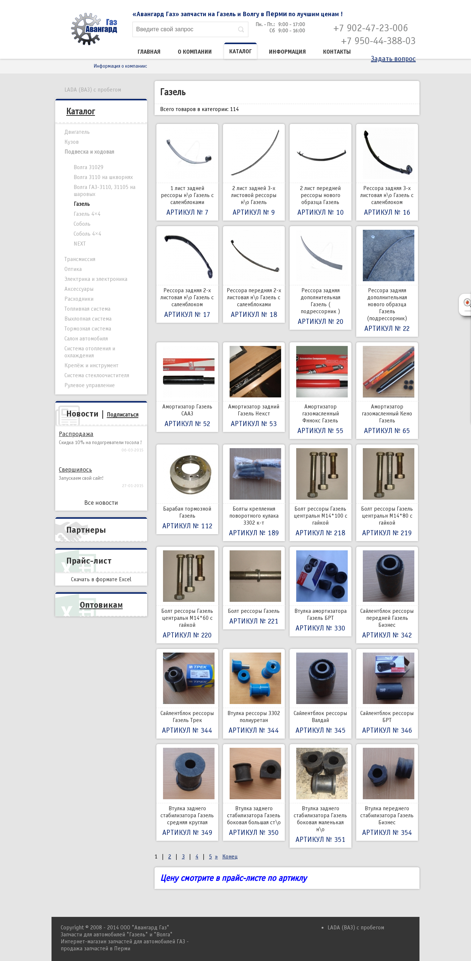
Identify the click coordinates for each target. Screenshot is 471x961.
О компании (195, 52)
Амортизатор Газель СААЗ (187, 387)
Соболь (82, 224)
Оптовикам (101, 605)
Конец (230, 856)
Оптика (73, 269)
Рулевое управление (89, 385)
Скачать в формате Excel (101, 579)
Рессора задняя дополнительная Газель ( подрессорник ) (320, 278)
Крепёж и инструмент (91, 365)
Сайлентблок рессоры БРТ (387, 694)
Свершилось (75, 470)
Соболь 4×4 (87, 234)
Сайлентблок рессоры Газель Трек (187, 694)
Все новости (101, 503)
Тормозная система (87, 328)
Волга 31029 (88, 167)
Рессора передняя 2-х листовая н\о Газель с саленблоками (254, 274)
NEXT (80, 243)
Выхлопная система (87, 318)
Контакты (337, 52)
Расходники (78, 299)
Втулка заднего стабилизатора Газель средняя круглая (187, 792)
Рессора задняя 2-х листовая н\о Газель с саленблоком (187, 274)
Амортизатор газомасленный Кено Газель (387, 390)
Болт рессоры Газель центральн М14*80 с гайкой (387, 492)
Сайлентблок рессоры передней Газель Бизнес (387, 595)
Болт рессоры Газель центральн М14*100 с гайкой (320, 492)
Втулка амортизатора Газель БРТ (320, 591)
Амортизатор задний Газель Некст (254, 387)
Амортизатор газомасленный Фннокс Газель (320, 390)
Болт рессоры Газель (254, 588)
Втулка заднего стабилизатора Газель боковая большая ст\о (254, 792)
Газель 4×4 (87, 214)
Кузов (71, 142)
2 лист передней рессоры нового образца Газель (320, 172)
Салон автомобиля (86, 338)
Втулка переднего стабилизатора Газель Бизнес (387, 792)
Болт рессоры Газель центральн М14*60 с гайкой (187, 595)
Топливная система (87, 309)
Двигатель (77, 132)
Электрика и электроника (95, 279)
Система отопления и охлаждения (89, 352)
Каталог (240, 51)
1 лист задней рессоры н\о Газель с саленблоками (187, 172)
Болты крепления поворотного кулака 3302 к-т (254, 492)
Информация (287, 52)
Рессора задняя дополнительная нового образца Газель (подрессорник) (387, 281)
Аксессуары (78, 289)
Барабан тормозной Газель (187, 489)
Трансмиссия (79, 259)
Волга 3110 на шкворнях (103, 177)
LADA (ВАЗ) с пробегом (92, 89)
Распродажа (76, 434)
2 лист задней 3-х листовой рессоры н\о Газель (254, 172)
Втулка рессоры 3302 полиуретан (254, 694)
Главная (149, 52)
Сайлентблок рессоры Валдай (320, 694)
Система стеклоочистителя (96, 375)
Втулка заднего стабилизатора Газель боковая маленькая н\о (320, 796)
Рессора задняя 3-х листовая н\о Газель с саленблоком (387, 172)
